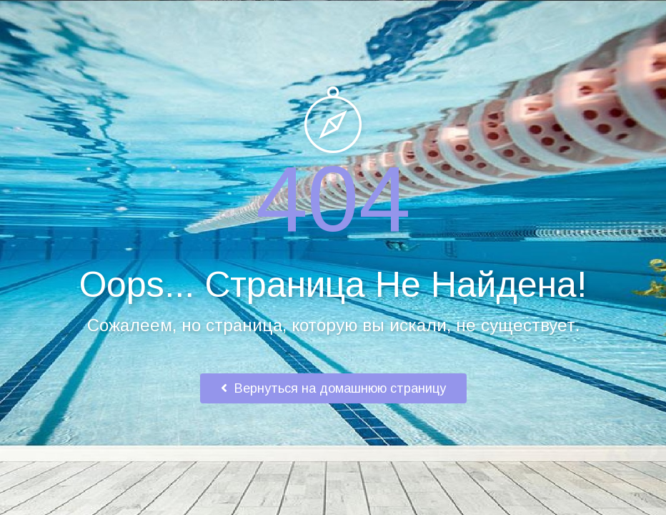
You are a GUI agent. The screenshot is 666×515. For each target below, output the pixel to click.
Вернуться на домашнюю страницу (333, 388)
